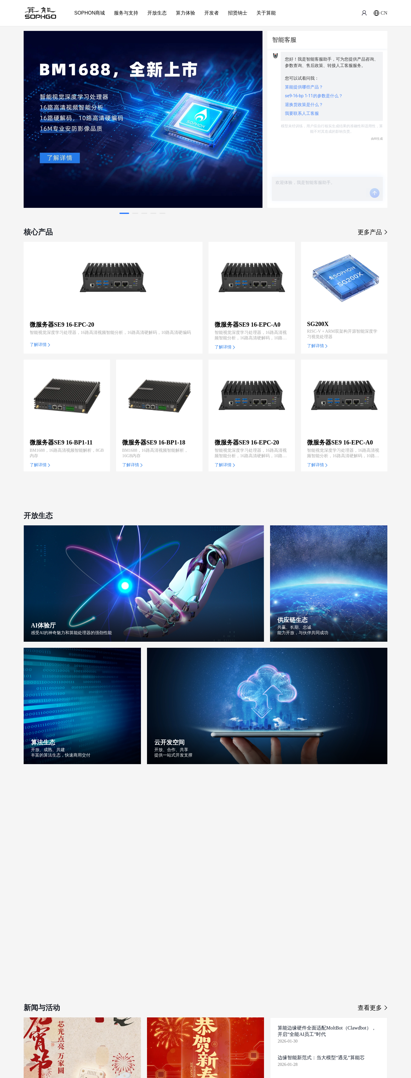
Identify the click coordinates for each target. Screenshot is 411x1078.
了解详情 (40, 344)
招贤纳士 (237, 12)
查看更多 (372, 1007)
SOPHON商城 (89, 12)
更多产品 (372, 232)
